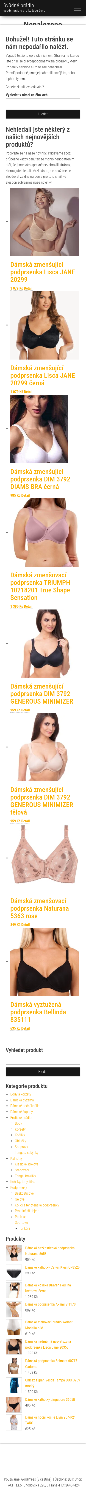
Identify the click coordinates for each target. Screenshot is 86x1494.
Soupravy (21, 1147)
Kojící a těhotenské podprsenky (37, 1205)
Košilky (20, 1135)
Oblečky (20, 1141)
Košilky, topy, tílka (22, 1182)
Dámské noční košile (24, 1106)
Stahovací (22, 1170)
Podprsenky (18, 1187)
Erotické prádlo (20, 1118)
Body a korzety (20, 1094)
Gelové (20, 1199)
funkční (24, 1228)
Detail (28, 288)
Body (18, 1123)
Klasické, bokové (27, 1164)
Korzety (20, 1129)
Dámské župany (21, 1112)
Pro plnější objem (27, 1211)
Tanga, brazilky (25, 1176)
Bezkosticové (24, 1193)
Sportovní (21, 1222)
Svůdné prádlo (18, 5)
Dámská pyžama (22, 1100)
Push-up (21, 1217)
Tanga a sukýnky (27, 1152)
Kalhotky (16, 1158)
